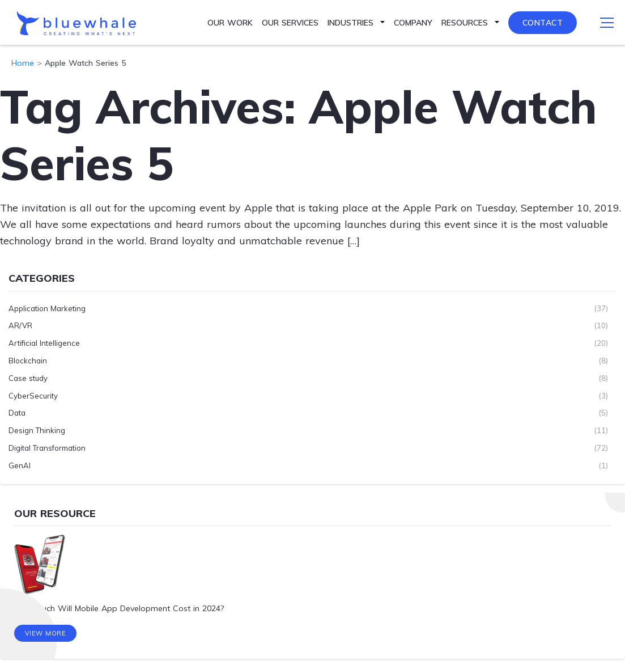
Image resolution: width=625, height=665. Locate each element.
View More (45, 634)
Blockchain (27, 360)
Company (413, 23)
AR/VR (20, 325)
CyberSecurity (33, 395)
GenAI (19, 464)
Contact (542, 23)
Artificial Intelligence (44, 343)
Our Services (290, 23)
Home (22, 63)
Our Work (230, 23)
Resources (464, 23)
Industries (350, 23)
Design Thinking (36, 430)
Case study (28, 377)
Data (16, 412)
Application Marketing (47, 307)
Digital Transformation (47, 447)
